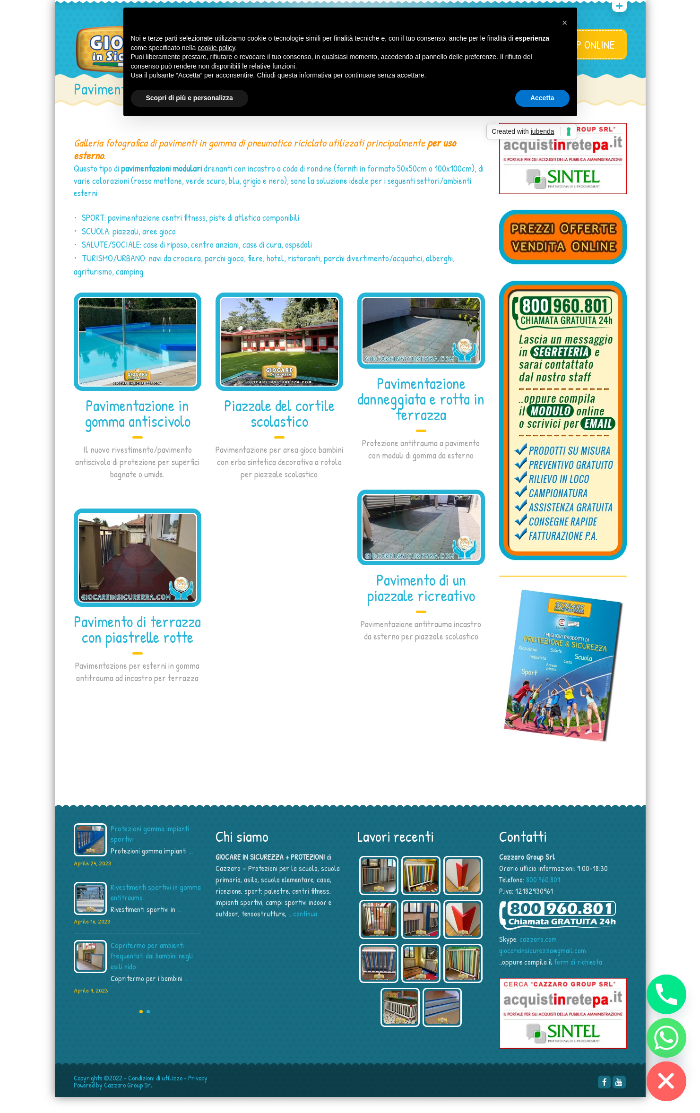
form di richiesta (578, 978)
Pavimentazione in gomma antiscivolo (137, 429)
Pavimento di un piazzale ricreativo (421, 603)
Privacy (197, 1094)
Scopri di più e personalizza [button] (189, 98)
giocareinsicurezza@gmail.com (542, 966)
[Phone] (666, 994)
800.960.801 (543, 895)
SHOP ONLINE (587, 44)
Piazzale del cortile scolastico (279, 429)
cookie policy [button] (216, 48)
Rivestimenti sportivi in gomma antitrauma (156, 908)
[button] (564, 22)
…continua (302, 929)
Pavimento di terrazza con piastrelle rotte (137, 645)
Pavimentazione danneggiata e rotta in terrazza (420, 414)
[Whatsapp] (666, 1038)
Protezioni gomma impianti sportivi (150, 849)
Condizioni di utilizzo (155, 1094)
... (191, 867)
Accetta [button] (542, 98)
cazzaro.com (538, 955)
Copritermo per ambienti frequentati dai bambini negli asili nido (152, 971)
